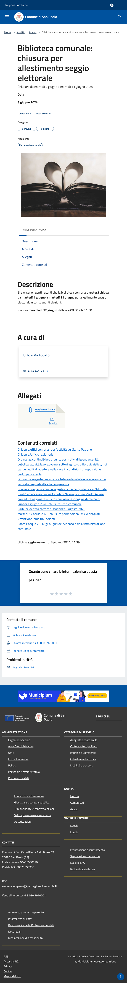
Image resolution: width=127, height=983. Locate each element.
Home (7, 32)
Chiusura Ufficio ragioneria (35, 454)
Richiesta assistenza (82, 869)
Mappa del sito (12, 976)
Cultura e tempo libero (83, 746)
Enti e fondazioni (18, 759)
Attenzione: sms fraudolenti (36, 518)
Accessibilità (11, 961)
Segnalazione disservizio (85, 856)
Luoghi (74, 825)
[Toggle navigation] (7, 17)
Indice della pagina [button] (34, 229)
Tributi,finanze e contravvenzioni (34, 809)
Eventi (74, 832)
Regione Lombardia (16, 5)
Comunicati (77, 802)
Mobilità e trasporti (81, 765)
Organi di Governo (19, 740)
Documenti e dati (18, 778)
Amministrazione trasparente (26, 912)
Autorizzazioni (22, 821)
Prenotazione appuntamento (87, 850)
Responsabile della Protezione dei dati (31, 925)
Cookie (8, 971)
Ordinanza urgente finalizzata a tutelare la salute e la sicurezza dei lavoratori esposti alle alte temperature (62, 482)
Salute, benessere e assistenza (32, 815)
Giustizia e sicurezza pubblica (31, 802)
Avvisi (32, 32)
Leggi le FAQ (77, 862)
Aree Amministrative (20, 746)
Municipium (85, 961)
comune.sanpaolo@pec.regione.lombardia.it (29, 886)
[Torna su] (120, 976)
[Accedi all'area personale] (112, 5)
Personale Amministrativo (24, 772)
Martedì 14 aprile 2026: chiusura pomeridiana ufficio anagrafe (59, 514)
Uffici (11, 753)
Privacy (8, 966)
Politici (12, 765)
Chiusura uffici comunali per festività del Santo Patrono (55, 449)
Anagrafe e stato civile (83, 740)
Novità (21, 32)
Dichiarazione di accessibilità (25, 938)
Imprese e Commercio (83, 753)
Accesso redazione (105, 961)
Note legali (14, 931)
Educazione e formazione (29, 796)
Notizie (74, 796)
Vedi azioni (44, 114)
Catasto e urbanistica (83, 759)
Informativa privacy (20, 919)
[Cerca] (119, 17)
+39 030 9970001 (34, 895)
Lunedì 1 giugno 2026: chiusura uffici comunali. (49, 504)
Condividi (26, 114)
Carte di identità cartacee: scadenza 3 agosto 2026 (51, 509)
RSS (6, 956)
